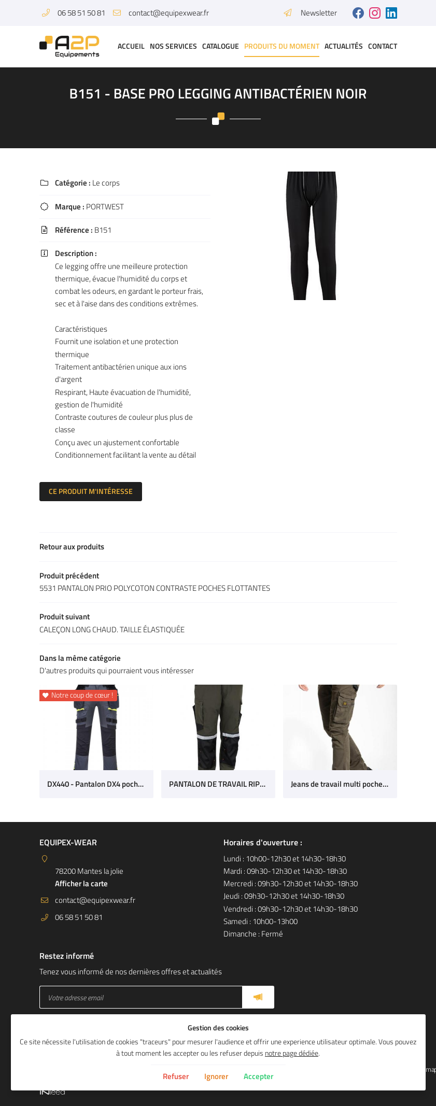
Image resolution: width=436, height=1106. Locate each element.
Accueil (131, 46)
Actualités (344, 46)
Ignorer (216, 1076)
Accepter (258, 1076)
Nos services (173, 46)
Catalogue (220, 46)
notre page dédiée (291, 1053)
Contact (382, 46)
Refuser (176, 1076)
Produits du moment (281, 46)
